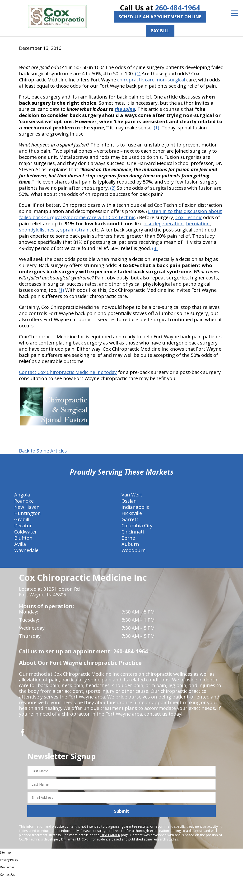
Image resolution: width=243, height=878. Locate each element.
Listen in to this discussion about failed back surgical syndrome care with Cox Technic (120, 214)
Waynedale (26, 550)
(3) (155, 248)
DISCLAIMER (110, 835)
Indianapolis (135, 507)
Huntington (27, 513)
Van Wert (132, 494)
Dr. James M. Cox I (75, 839)
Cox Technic (188, 217)
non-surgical (171, 79)
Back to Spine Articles (43, 451)
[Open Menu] (234, 13)
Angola (22, 494)
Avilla (20, 544)
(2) (113, 188)
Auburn (130, 544)
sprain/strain (75, 230)
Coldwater (25, 532)
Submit (121, 811)
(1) (137, 73)
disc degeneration (164, 223)
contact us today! (163, 714)
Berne (128, 538)
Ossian (129, 501)
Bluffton (23, 538)
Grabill (21, 519)
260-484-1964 (177, 8)
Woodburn (134, 550)
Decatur (23, 525)
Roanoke (24, 501)
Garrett (130, 519)
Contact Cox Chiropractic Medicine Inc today (68, 372)
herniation (198, 223)
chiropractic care (135, 79)
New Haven (27, 507)
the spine (125, 109)
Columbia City (137, 525)
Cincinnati (133, 532)
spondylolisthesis (38, 230)
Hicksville (132, 513)
